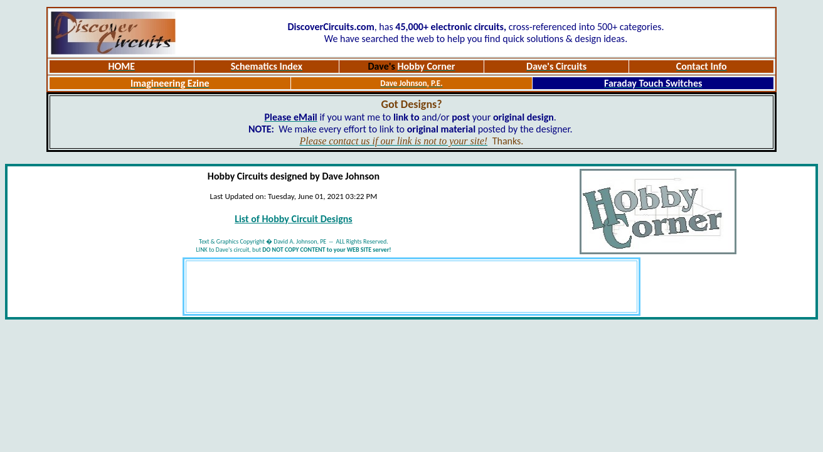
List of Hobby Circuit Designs (294, 219)
